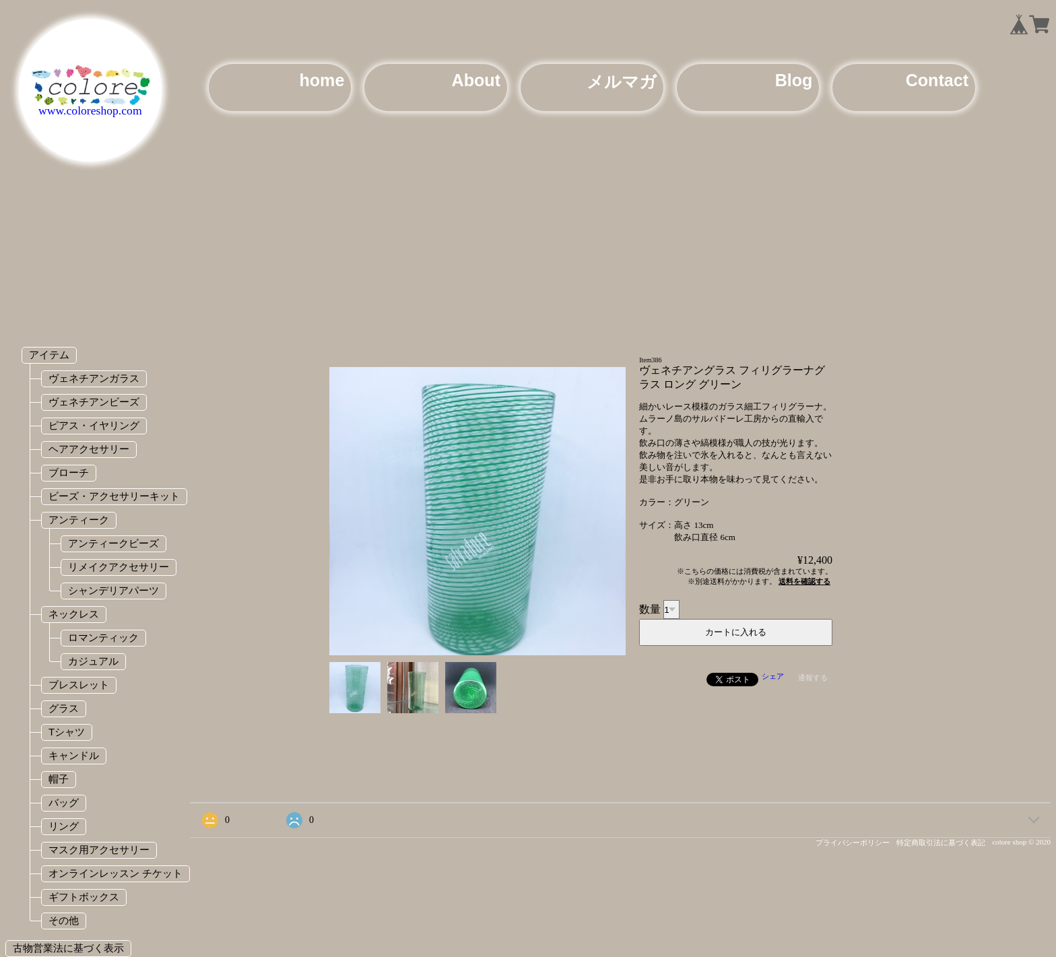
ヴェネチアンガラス (93, 378)
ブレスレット (78, 684)
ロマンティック (103, 637)
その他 (63, 920)
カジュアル (93, 661)
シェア (773, 676)
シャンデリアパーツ (113, 590)
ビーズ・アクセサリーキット (114, 496)
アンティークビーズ (113, 543)
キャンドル (73, 755)
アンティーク (78, 519)
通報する (813, 677)
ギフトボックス (83, 896)
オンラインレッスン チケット (115, 873)
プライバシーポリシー (853, 842)
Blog (794, 80)
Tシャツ (66, 731)
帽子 (58, 779)
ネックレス (73, 614)
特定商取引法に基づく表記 (940, 842)
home (321, 80)
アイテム (49, 354)
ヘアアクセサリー (88, 449)
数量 (650, 609)
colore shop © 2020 (1021, 842)
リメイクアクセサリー (118, 566)
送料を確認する (804, 581)
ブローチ (68, 472)
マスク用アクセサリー (99, 849)
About (476, 80)
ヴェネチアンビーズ (93, 401)
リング (63, 826)
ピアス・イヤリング (93, 425)
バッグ (63, 802)
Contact (937, 80)
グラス (63, 708)
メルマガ (622, 81)
